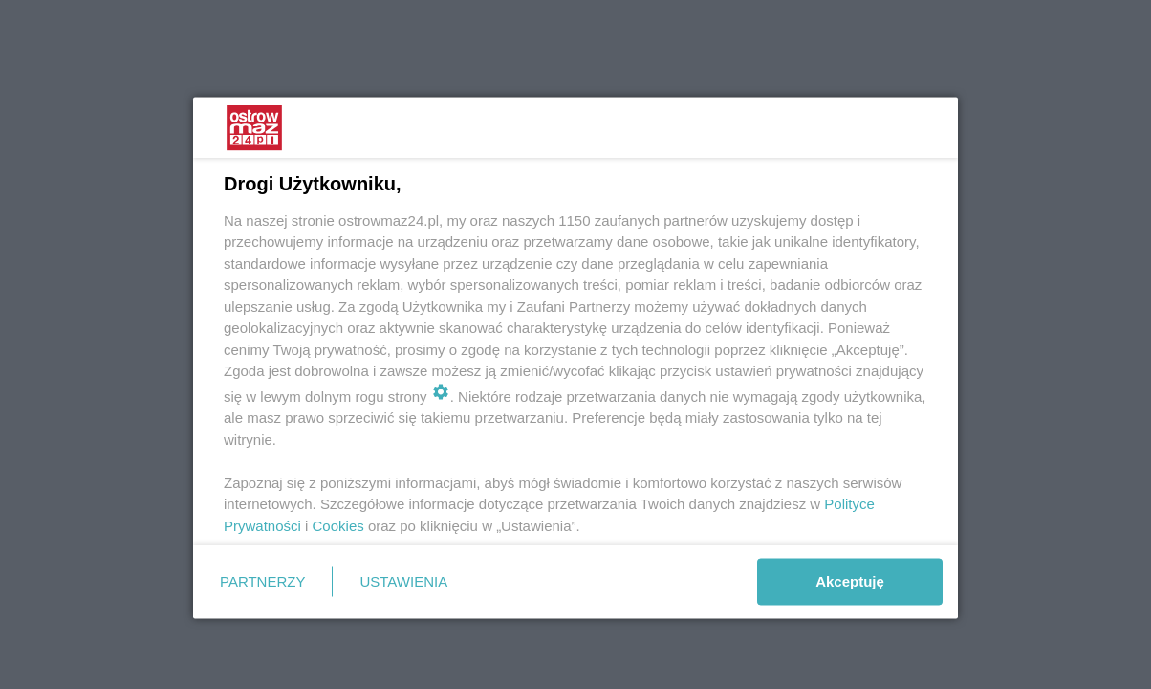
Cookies (338, 525)
